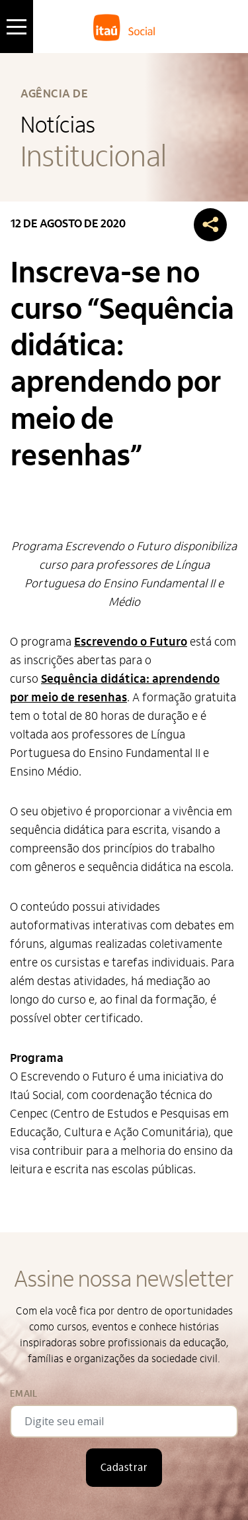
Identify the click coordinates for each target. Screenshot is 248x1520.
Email (23, 1393)
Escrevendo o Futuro (130, 642)
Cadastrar (124, 1467)
